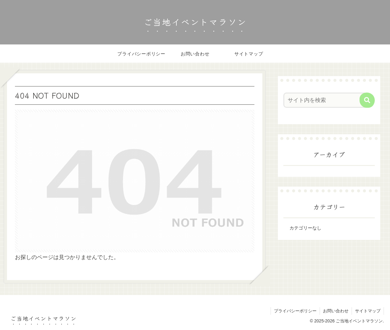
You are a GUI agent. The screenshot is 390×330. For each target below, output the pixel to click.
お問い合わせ (336, 310)
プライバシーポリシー (295, 310)
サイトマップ (368, 310)
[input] (325, 100)
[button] (367, 100)
